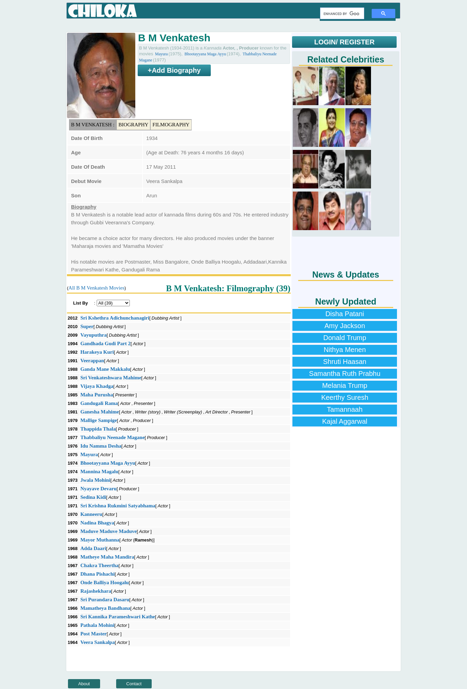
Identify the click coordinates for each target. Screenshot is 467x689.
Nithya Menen (345, 349)
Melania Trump (344, 385)
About (84, 683)
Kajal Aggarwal (344, 421)
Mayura (161, 54)
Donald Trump (344, 337)
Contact (134, 683)
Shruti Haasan (345, 361)
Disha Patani (344, 314)
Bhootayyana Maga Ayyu (205, 54)
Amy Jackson (345, 325)
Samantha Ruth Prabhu (345, 373)
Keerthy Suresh (344, 397)
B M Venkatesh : (92, 124)
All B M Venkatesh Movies (96, 288)
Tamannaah (345, 409)
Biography (134, 124)
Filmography (170, 124)
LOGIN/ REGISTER (344, 42)
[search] (341, 14)
